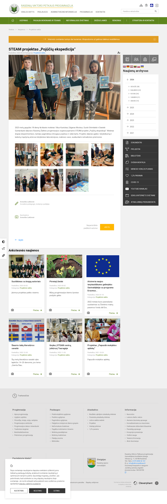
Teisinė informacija (133, 438)
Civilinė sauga (132, 435)
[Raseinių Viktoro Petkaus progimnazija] (16, 8)
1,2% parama (134, 175)
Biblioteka (133, 155)
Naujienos (22, 30)
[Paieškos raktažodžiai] (139, 11)
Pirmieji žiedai (56, 281)
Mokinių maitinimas (59, 435)
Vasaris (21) (135, 97)
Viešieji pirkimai (95, 426)
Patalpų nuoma (57, 438)
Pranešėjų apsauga (134, 429)
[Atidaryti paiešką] (156, 11)
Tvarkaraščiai (20, 396)
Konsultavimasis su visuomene (138, 423)
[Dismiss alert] (154, 39)
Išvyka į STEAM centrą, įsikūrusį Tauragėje (60, 347)
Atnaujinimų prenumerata (140, 202)
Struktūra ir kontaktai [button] (143, 20)
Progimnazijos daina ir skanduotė (26, 426)
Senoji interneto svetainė (140, 195)
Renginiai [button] (116, 20)
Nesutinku (38, 491)
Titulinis (12, 30)
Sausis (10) (135, 101)
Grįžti (21, 240)
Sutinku (56, 491)
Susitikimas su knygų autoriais (26, 281)
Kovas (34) (135, 94)
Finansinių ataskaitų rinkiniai (99, 417)
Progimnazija (86, 12)
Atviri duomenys (133, 441)
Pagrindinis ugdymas (59, 420)
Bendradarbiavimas (21, 432)
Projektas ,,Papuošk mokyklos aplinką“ (102, 347)
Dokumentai (133, 142)
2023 (132, 120)
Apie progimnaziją (21, 414)
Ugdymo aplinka (20, 417)
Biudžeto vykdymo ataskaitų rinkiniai (102, 414)
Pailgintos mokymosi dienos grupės (65, 423)
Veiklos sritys (27, 12)
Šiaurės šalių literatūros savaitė (23, 347)
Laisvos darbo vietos (134, 417)
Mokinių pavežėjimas (59, 432)
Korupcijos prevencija (135, 432)
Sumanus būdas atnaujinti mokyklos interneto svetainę (122, 484)
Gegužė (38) (135, 86)
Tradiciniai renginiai (21, 429)
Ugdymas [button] (23, 20)
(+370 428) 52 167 (138, 461)
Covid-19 (132, 182)
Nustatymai (19, 491)
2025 (132, 108)
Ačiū (107, 227)
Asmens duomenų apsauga (137, 420)
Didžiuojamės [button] (100, 20)
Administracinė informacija (64, 12)
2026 (132, 80)
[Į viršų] (156, 483)
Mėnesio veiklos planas (139, 169)
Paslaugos (42, 12)
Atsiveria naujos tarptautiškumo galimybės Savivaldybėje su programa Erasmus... (100, 286)
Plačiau (36, 310)
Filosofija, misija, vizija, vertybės (26, 420)
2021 (132, 133)
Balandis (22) (136, 90)
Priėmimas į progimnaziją (23, 435)
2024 (132, 114)
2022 (132, 127)
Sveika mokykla (135, 162)
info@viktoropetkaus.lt (137, 463)
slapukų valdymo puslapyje (30, 484)
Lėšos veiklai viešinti (96, 420)
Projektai (132, 149)
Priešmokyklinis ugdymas (61, 414)
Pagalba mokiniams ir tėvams (62, 429)
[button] (141, 5)
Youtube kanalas (136, 188)
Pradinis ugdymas (58, 417)
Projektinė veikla (35, 30)
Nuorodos (130, 414)
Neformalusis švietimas (60, 426)
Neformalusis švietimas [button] (77, 20)
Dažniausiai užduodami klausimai (139, 426)
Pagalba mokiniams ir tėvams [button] (47, 20)
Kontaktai (100, 12)
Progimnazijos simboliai (23, 423)
